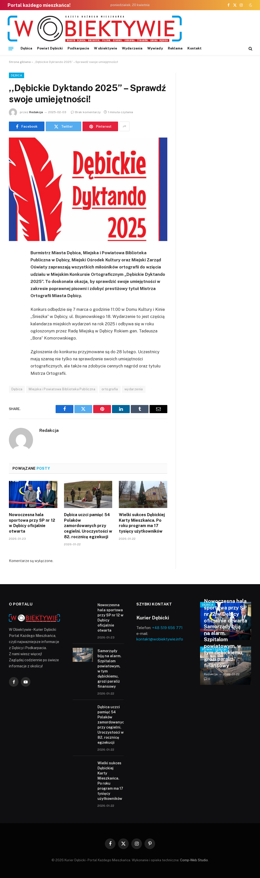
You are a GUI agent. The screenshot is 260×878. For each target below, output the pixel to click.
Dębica (26, 48)
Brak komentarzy (86, 112)
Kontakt (194, 48)
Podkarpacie (78, 48)
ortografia (110, 389)
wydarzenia (133, 389)
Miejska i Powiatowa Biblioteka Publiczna (62, 389)
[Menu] (10, 48)
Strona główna (20, 62)
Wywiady (155, 48)
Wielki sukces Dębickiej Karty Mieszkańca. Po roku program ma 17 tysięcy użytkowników (142, 523)
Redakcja (36, 112)
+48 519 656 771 (167, 628)
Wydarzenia (132, 48)
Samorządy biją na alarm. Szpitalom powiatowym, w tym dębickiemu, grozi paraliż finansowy (109, 668)
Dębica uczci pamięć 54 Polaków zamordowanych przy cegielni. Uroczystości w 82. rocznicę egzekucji (88, 525)
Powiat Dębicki (50, 48)
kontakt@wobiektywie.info (159, 639)
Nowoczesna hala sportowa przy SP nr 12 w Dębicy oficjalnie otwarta (32, 523)
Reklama (175, 48)
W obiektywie (105, 48)
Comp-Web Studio (194, 860)
